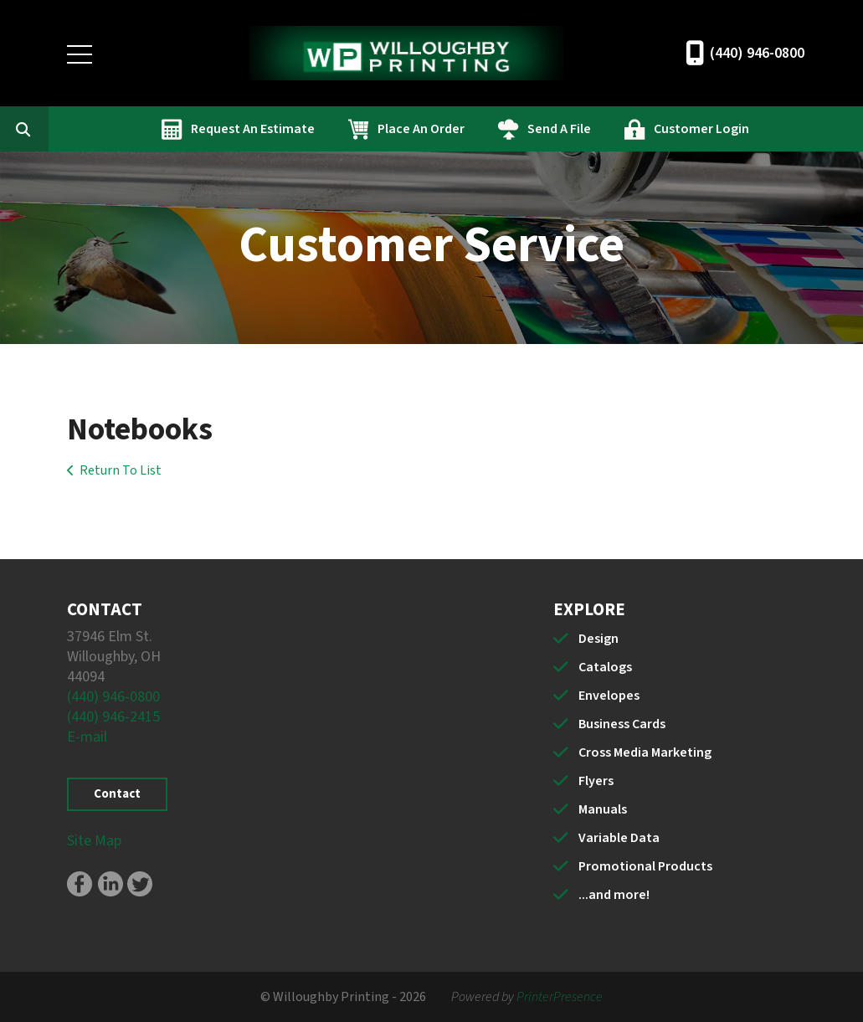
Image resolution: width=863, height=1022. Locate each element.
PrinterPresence (559, 997)
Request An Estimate (336, 129)
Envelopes (609, 695)
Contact (117, 794)
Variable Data (619, 838)
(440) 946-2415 (113, 716)
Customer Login (784, 129)
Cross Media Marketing (644, 752)
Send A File (642, 129)
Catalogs (605, 667)
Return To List (121, 470)
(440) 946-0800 (757, 53)
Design (598, 638)
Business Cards (621, 724)
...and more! (614, 895)
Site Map (94, 840)
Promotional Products (645, 866)
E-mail (87, 737)
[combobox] (129, 129)
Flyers (596, 781)
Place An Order (503, 129)
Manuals (602, 809)
